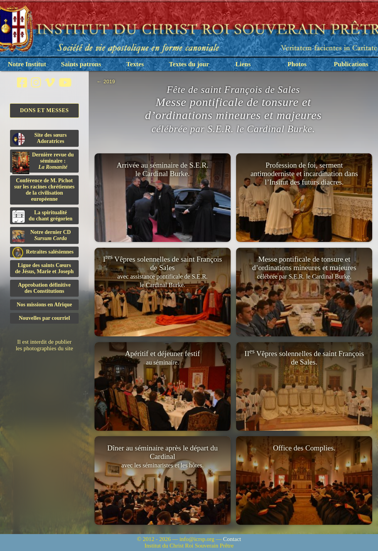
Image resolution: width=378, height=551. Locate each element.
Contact (232, 539)
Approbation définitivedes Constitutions (44, 288)
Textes (135, 64)
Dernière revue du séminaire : (43, 162)
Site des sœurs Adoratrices (39, 138)
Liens (243, 64)
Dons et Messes (44, 110)
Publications (351, 64)
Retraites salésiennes (43, 252)
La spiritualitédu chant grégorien (42, 216)
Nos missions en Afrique (44, 304)
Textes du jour (189, 64)
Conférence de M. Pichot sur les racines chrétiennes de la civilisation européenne (44, 190)
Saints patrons (81, 64)
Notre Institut (27, 64)
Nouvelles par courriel (44, 318)
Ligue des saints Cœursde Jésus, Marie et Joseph (44, 268)
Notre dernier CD (41, 235)
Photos (296, 64)
